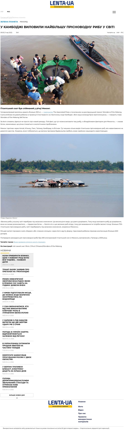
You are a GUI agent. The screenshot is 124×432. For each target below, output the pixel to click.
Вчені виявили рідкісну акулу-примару (29, 242)
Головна (3, 17)
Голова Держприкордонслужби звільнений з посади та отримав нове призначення (15, 382)
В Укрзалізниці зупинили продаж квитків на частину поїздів (16, 345)
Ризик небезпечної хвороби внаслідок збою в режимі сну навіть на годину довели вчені (16, 282)
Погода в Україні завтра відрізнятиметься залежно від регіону (15, 334)
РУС (122, 32)
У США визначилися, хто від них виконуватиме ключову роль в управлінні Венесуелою (15, 309)
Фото (80, 407)
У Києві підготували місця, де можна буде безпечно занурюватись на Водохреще (16, 296)
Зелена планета (19, 17)
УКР (118, 32)
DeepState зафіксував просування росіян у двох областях (16, 357)
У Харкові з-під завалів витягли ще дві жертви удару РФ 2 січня (14, 322)
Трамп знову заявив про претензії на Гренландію (15, 270)
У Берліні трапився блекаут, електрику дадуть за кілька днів (14, 369)
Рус (8, 12)
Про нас (82, 413)
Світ (9, 17)
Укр (1, 12)
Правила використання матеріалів (85, 419)
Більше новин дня (17, 395)
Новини (82, 402)
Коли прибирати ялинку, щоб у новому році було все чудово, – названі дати (15, 259)
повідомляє (48, 112)
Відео (81, 410)
